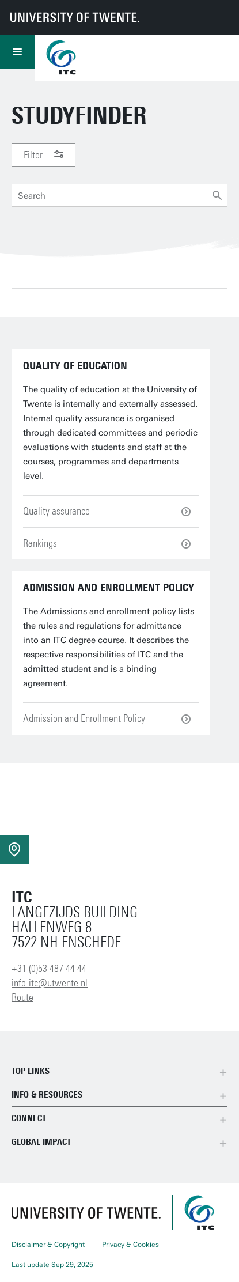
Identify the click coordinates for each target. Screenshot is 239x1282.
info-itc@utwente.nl (50, 983)
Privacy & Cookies (130, 1245)
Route (22, 997)
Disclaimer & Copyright (48, 1245)
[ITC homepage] (199, 1212)
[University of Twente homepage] (75, 17)
